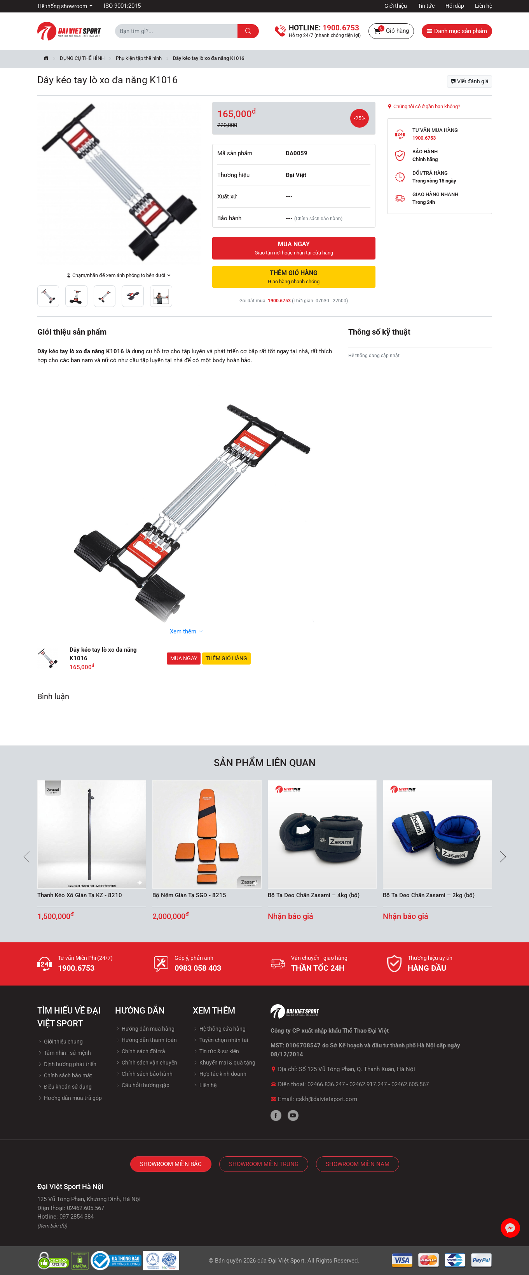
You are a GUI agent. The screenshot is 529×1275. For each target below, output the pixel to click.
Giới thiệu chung (60, 1041)
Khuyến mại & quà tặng (224, 1062)
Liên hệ (483, 6)
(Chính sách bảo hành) (318, 218)
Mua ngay (183, 658)
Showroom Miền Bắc (171, 1164)
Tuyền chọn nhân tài (220, 1040)
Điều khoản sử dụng (64, 1087)
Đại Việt (296, 175)
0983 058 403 (198, 968)
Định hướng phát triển (66, 1064)
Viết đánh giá (469, 81)
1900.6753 (279, 300)
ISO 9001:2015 (122, 5)
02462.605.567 (410, 1084)
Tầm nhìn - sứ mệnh (64, 1053)
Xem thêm (187, 631)
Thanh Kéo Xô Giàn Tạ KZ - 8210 (79, 895)
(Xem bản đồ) (52, 1226)
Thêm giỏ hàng (226, 658)
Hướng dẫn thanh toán (146, 1040)
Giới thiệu (395, 6)
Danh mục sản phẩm (457, 31)
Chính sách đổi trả (140, 1051)
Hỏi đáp (454, 6)
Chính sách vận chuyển (146, 1062)
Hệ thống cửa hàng (219, 1029)
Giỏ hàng (391, 31)
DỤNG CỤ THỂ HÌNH (82, 58)
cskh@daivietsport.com (326, 1099)
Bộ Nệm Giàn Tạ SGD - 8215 (189, 895)
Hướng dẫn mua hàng (145, 1029)
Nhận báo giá (290, 916)
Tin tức (426, 6)
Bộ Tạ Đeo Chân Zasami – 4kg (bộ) (314, 895)
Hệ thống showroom (63, 6)
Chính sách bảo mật (64, 1075)
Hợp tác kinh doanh (219, 1074)
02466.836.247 (326, 1084)
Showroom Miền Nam (357, 1164)
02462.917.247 (368, 1084)
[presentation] (26, 856)
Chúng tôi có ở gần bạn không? (423, 106)
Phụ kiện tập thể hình (139, 58)
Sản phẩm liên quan (265, 762)
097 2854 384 (76, 1216)
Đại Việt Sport (286, 1260)
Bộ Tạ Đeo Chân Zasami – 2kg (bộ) (429, 895)
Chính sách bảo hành (144, 1074)
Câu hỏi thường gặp (142, 1085)
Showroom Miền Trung (264, 1164)
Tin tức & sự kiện (216, 1051)
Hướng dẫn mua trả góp (69, 1098)
